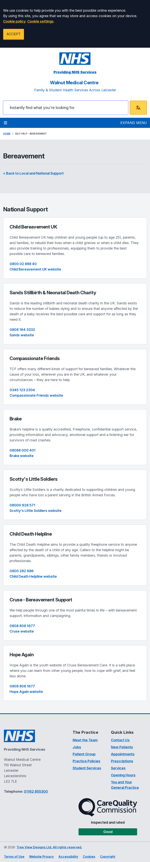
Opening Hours (123, 775)
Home (6, 133)
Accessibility (68, 856)
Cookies (89, 856)
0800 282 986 (22, 571)
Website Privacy (41, 856)
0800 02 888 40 (23, 264)
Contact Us (120, 740)
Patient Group (84, 754)
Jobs (77, 747)
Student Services (87, 768)
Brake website (22, 456)
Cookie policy (14, 21)
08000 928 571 (22, 505)
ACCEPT (13, 34)
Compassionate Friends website (36, 395)
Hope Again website (26, 692)
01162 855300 (36, 791)
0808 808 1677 (22, 626)
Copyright (107, 856)
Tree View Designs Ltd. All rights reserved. (49, 847)
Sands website (22, 335)
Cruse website (22, 631)
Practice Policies (86, 761)
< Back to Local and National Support (33, 173)
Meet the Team (85, 740)
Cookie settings (40, 21)
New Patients (122, 747)
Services (118, 768)
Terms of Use (14, 856)
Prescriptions (122, 761)
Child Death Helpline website (33, 576)
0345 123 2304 (22, 390)
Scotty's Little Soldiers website (36, 511)
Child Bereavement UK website (35, 269)
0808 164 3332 (22, 330)
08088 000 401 (23, 450)
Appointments (123, 754)
